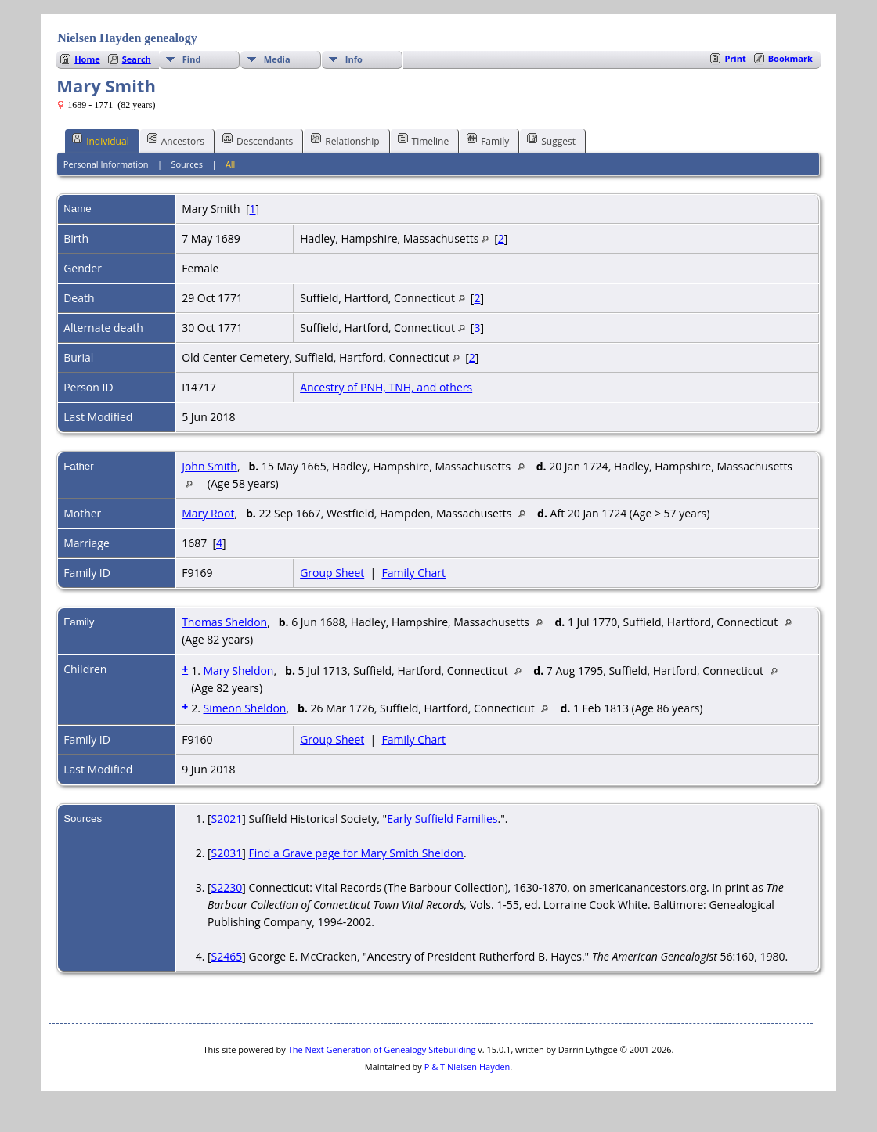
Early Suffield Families (442, 818)
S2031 (227, 852)
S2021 (227, 818)
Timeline (423, 140)
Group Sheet (332, 572)
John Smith (209, 466)
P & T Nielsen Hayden (467, 1067)
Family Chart (414, 572)
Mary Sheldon (238, 670)
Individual (100, 140)
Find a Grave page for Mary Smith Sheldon (355, 852)
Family (488, 140)
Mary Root (208, 513)
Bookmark (790, 58)
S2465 (227, 956)
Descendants (257, 140)
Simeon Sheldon (244, 708)
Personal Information (106, 164)
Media (277, 59)
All (231, 164)
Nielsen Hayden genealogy (127, 38)
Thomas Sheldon (224, 622)
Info (354, 59)
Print (734, 58)
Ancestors (175, 140)
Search (136, 59)
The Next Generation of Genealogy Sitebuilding (382, 1049)
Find (191, 59)
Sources (187, 164)
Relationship (345, 140)
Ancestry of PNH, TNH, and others (386, 387)
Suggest (551, 140)
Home (87, 59)
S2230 (227, 887)
